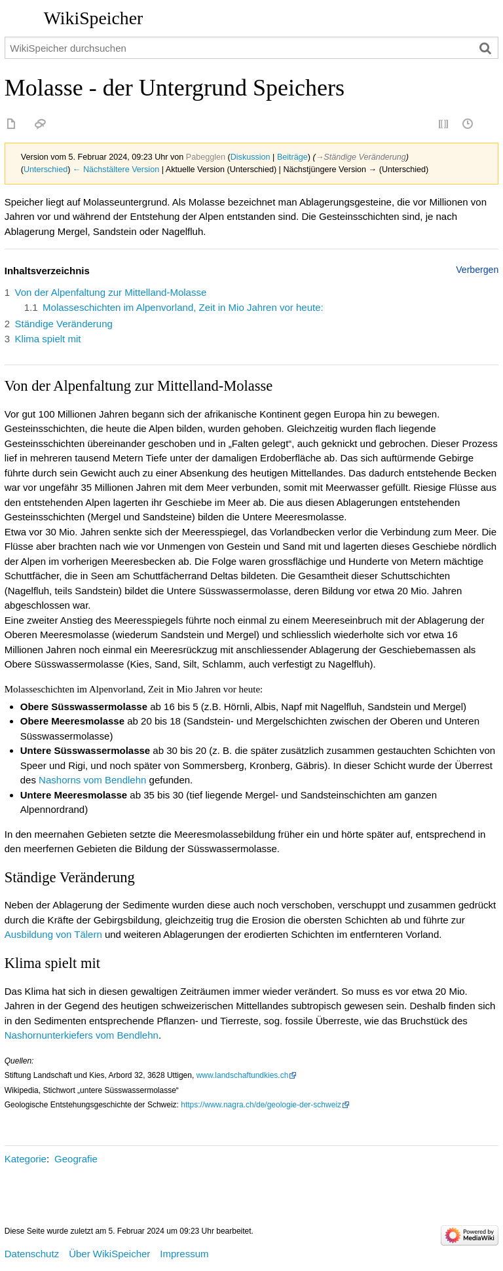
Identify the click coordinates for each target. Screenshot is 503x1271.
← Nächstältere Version (116, 169)
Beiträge (292, 157)
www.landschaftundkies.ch (242, 1075)
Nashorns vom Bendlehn (92, 779)
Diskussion (250, 157)
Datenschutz (32, 1253)
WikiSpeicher (93, 18)
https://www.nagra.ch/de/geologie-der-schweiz (261, 1104)
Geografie (76, 1158)
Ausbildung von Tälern (53, 934)
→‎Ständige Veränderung (361, 157)
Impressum (184, 1253)
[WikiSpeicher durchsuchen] (251, 47)
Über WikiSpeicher (109, 1253)
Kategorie (26, 1158)
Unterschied (45, 169)
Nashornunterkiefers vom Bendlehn (81, 1035)
